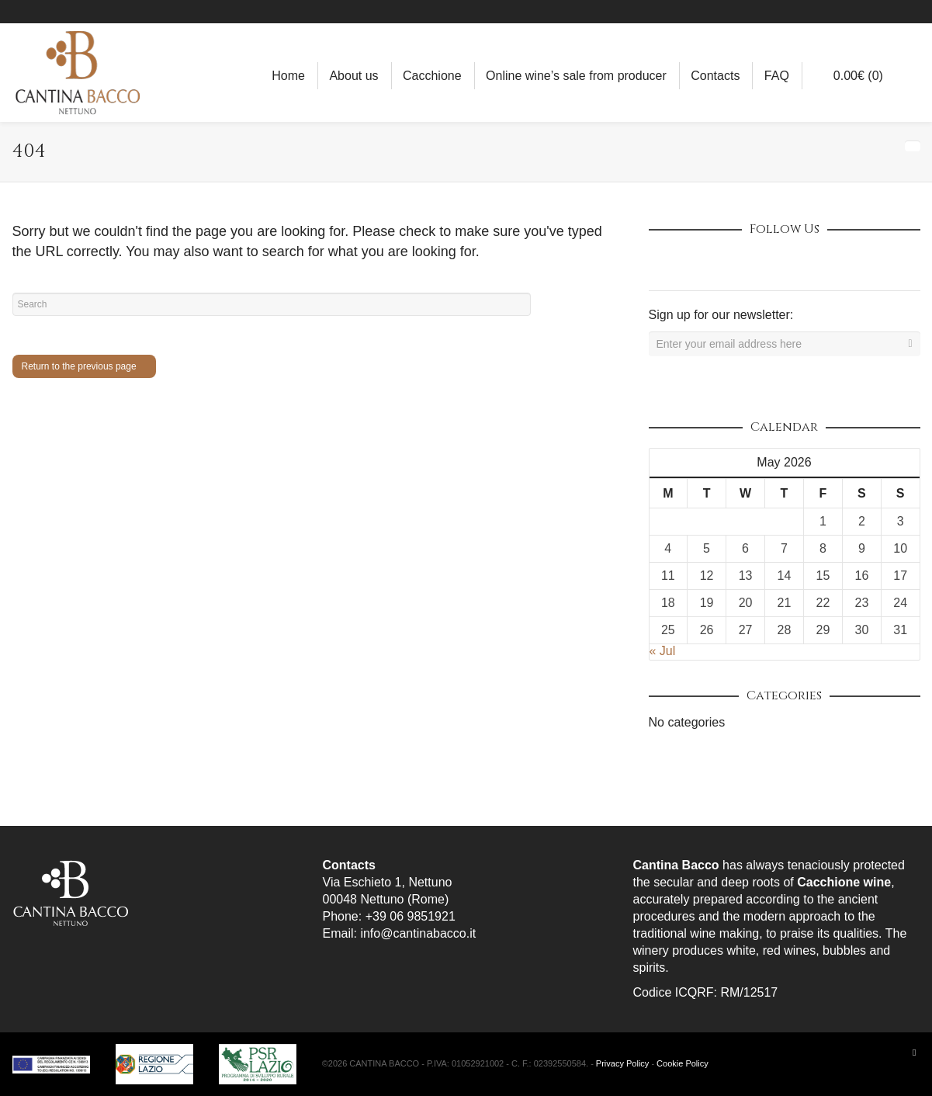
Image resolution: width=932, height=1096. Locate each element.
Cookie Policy (683, 1063)
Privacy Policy (622, 1063)
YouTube (918, 11)
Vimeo (763, 262)
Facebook (851, 11)
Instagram (873, 11)
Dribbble (661, 262)
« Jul (663, 650)
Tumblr (831, 262)
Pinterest (896, 11)
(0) (850, 75)
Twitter (729, 262)
